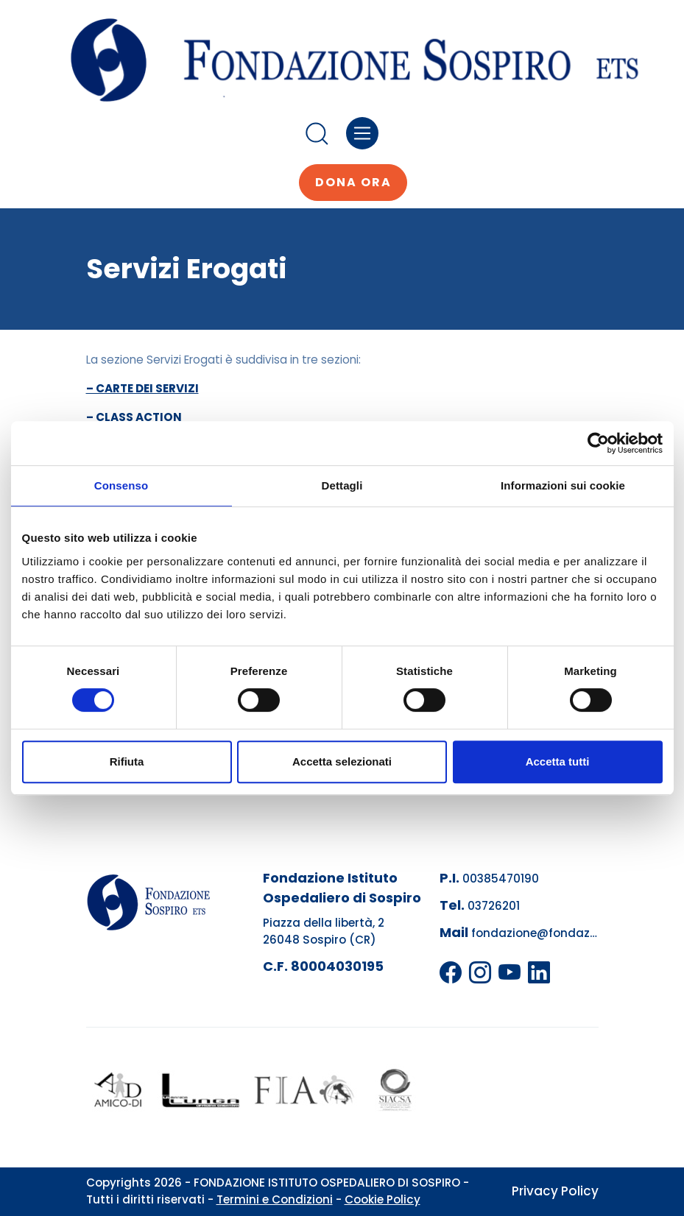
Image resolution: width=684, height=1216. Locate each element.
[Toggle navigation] (362, 133)
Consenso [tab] (121, 485)
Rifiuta (127, 761)
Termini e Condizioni (274, 1199)
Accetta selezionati (342, 761)
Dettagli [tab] (342, 485)
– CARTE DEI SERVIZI (142, 388)
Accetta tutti (558, 761)
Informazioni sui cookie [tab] (563, 485)
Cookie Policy (382, 1199)
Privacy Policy (555, 1191)
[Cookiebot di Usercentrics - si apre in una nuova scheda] (598, 443)
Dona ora (353, 182)
